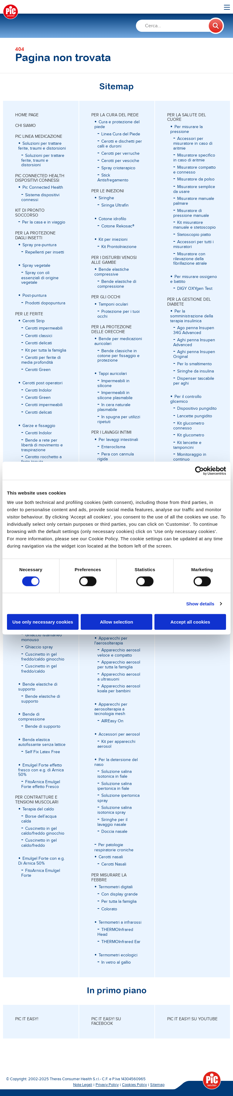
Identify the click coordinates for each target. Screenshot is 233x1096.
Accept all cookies (190, 621)
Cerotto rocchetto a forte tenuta (41, 459)
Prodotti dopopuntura (45, 303)
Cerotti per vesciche (120, 160)
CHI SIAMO (25, 125)
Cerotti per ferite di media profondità (41, 360)
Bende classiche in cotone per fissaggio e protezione (118, 356)
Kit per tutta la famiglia (45, 350)
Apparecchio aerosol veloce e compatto (118, 652)
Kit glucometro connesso (188, 426)
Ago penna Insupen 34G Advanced (193, 330)
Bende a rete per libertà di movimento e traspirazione (42, 445)
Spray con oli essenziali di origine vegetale (40, 277)
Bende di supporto (42, 726)
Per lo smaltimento (194, 364)
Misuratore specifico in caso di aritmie (194, 158)
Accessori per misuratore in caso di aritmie (192, 143)
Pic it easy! (26, 1019)
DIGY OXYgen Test (194, 288)
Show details (200, 603)
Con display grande (119, 894)
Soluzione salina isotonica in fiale (114, 774)
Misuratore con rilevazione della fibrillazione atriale (190, 259)
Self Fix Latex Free (42, 752)
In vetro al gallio (116, 962)
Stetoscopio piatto (194, 234)
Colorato (109, 909)
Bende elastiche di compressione (116, 284)
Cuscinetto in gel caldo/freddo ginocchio (42, 831)
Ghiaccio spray (39, 647)
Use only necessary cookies (42, 621)
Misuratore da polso (195, 179)
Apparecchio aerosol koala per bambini (118, 689)
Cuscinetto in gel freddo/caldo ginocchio (42, 657)
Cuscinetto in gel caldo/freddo (39, 843)
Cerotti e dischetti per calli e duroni (119, 144)
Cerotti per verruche (120, 153)
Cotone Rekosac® (117, 226)
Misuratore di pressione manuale (191, 213)
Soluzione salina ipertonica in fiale (114, 786)
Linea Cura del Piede (120, 134)
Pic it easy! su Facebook (106, 1021)
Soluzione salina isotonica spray (114, 810)
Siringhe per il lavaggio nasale (112, 822)
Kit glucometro (190, 435)
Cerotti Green (38, 369)
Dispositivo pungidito (197, 408)
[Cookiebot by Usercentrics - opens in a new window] (199, 470)
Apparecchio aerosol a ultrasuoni (118, 677)
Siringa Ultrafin (115, 205)
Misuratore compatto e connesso (194, 170)
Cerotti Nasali (113, 864)
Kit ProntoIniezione (119, 246)
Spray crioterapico (118, 168)
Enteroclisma (113, 447)
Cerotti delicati (38, 343)
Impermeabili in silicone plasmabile (115, 395)
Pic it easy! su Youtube (192, 1019)
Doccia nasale (114, 831)
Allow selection (116, 621)
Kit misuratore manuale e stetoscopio (194, 225)
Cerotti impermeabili (43, 328)
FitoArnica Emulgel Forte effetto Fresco (40, 784)
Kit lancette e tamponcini (187, 445)
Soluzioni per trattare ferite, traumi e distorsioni (42, 160)
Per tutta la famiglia (119, 901)
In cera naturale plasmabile (113, 407)
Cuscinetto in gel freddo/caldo (39, 669)
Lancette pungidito (194, 416)
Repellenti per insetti (44, 252)
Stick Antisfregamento (112, 178)
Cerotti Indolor (38, 390)
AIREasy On (112, 721)
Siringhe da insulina (195, 371)
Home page (27, 115)
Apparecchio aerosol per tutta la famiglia (118, 665)
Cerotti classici (38, 335)
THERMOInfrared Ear (120, 941)
